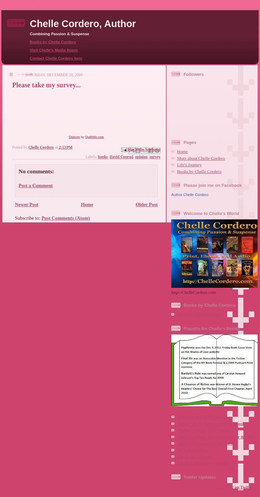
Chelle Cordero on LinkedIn (203, 463)
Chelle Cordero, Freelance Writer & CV (214, 437)
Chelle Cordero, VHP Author (204, 430)
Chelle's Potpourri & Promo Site (207, 443)
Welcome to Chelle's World (202, 417)
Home (87, 204)
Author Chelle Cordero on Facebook (211, 424)
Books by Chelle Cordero (53, 42)
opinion (141, 157)
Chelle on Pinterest (194, 456)
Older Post (147, 204)
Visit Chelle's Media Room (54, 50)
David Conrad (121, 157)
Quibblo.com (94, 137)
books (103, 157)
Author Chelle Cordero (189, 195)
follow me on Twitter (235, 487)
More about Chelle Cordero (201, 158)
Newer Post (26, 204)
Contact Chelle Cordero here (56, 58)
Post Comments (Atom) (66, 218)
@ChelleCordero (193, 450)
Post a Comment (36, 185)
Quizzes (74, 137)
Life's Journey (189, 165)
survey (155, 157)
